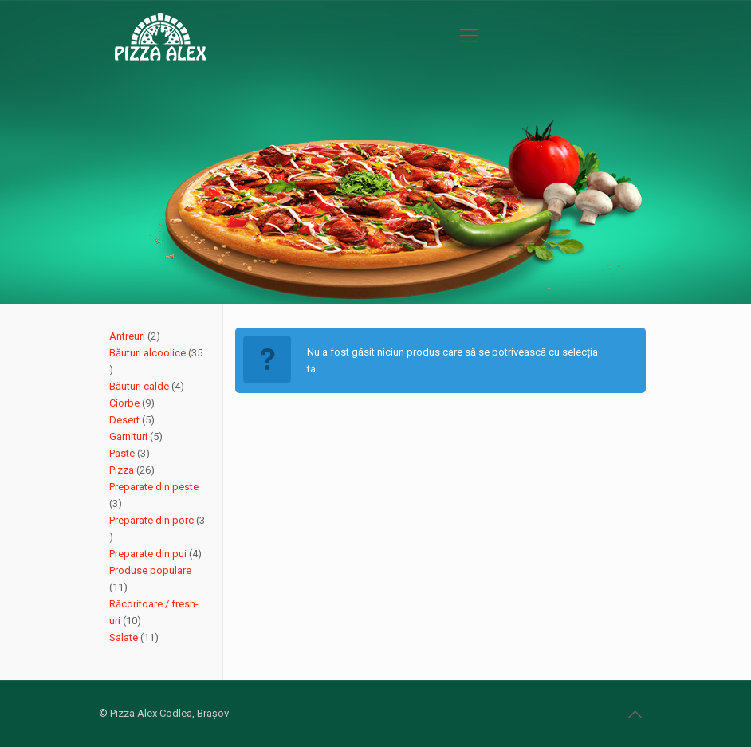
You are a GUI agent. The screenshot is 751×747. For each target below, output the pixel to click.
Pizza (122, 470)
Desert (125, 420)
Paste (123, 453)
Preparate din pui (149, 554)
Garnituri (129, 436)
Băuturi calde (140, 386)
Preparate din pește (154, 487)
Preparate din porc (152, 520)
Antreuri (128, 336)
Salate (124, 637)
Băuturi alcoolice (148, 353)
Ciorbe (125, 403)
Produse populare (150, 570)
